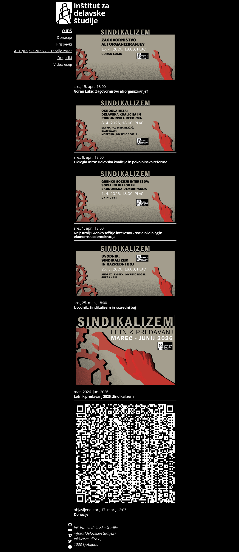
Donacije (64, 37)
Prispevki (64, 44)
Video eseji (62, 64)
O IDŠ (67, 30)
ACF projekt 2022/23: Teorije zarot (43, 50)
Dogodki (64, 57)
